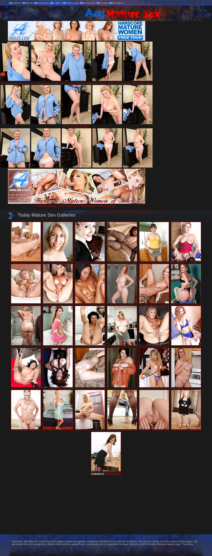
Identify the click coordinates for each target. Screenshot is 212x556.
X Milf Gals (28, 3)
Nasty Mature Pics (42, 3)
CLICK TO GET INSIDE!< (76, 126)
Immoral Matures (117, 3)
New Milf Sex (57, 3)
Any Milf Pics (16, 3)
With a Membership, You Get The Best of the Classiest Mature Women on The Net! (76, 204)
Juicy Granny (103, 3)
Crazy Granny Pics (88, 3)
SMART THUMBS (113, 474)
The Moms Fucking (72, 3)
